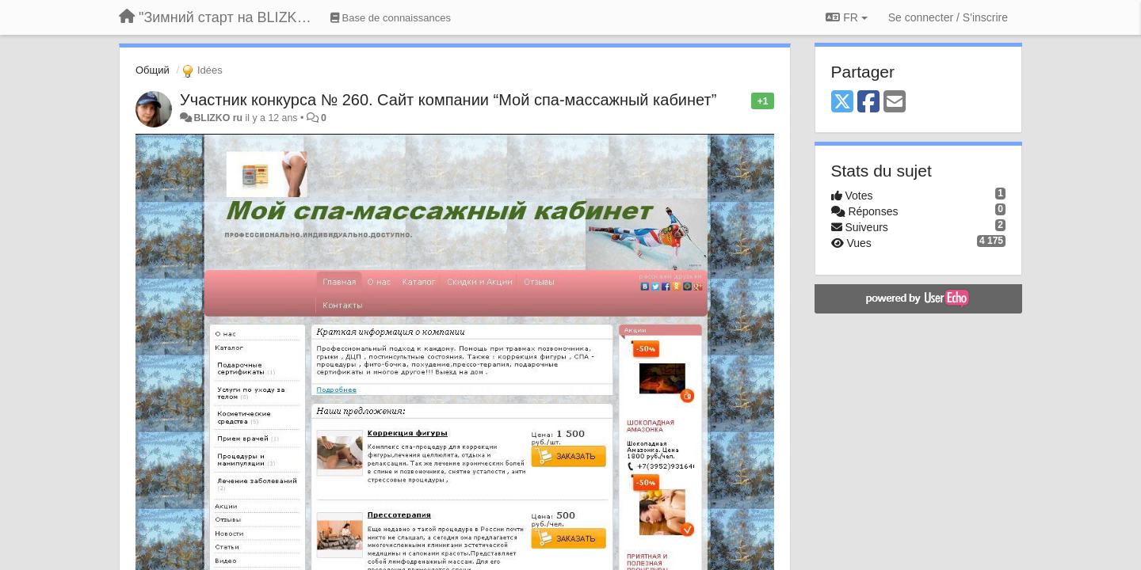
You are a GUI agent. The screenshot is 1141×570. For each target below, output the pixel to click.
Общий (152, 70)
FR (846, 17)
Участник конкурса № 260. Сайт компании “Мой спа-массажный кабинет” (448, 99)
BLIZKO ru (219, 118)
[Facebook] (868, 102)
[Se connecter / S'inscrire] (948, 17)
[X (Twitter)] (842, 102)
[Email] (894, 102)
